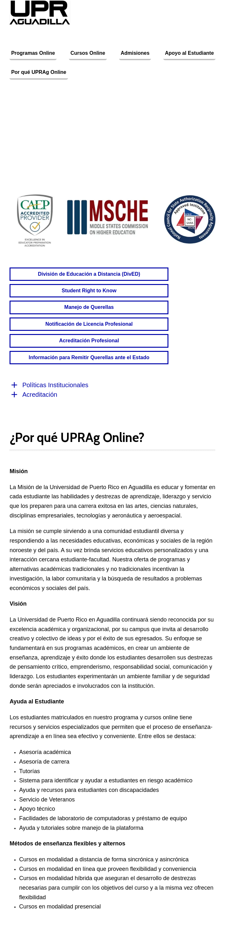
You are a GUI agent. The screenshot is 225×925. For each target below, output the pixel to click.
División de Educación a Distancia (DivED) (89, 274)
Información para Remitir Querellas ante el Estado (89, 357)
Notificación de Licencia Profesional (89, 324)
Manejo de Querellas (89, 307)
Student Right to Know (89, 290)
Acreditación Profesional (89, 340)
